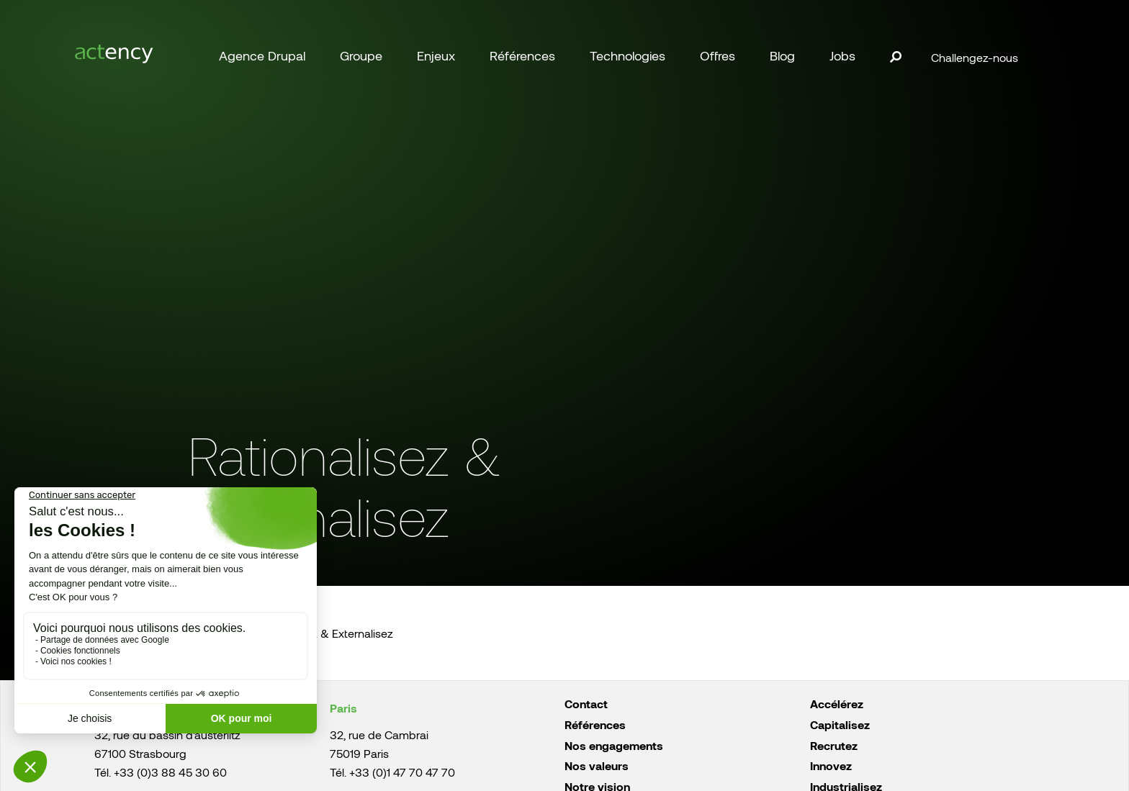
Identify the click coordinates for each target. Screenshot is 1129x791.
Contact (586, 703)
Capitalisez (840, 724)
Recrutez (834, 745)
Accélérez (836, 703)
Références (595, 724)
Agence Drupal (262, 55)
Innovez (831, 765)
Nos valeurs (596, 765)
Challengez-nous (974, 57)
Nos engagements (613, 745)
